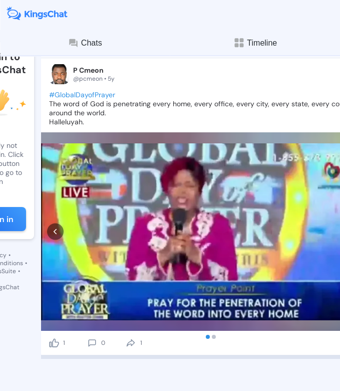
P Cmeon (88, 70)
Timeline (255, 43)
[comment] (92, 255)
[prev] (55, 187)
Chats (85, 43)
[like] (54, 255)
